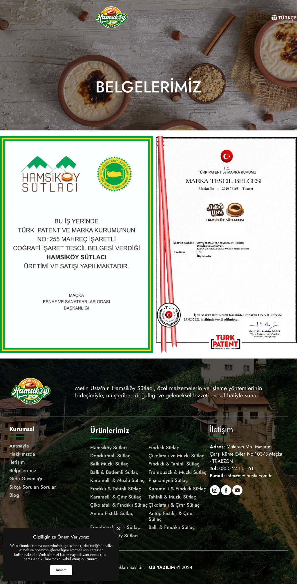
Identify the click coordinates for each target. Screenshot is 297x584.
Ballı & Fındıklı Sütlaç (171, 527)
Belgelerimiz (22, 470)
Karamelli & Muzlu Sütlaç (117, 480)
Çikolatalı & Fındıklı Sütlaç (119, 505)
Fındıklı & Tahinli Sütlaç (173, 464)
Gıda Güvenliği (25, 478)
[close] (118, 528)
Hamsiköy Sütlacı (109, 447)
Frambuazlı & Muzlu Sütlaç (177, 472)
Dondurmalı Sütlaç (110, 456)
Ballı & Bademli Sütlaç (114, 472)
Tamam (61, 570)
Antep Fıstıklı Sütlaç (111, 513)
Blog (14, 495)
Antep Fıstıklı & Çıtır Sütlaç (170, 516)
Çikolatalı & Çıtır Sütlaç (174, 505)
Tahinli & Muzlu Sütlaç (172, 497)
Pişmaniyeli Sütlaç (168, 480)
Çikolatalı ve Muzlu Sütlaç (176, 456)
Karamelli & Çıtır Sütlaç (115, 497)
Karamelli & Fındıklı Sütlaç (177, 489)
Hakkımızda (22, 454)
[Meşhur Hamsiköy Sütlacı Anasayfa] (111, 18)
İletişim (17, 462)
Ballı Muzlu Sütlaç (109, 464)
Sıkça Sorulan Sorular (32, 487)
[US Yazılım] (162, 567)
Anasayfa (19, 446)
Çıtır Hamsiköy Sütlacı (114, 535)
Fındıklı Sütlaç (163, 447)
